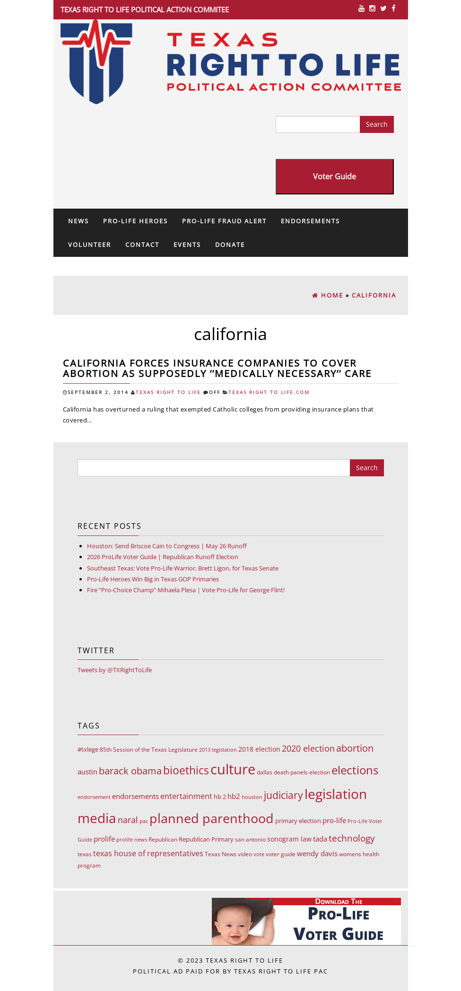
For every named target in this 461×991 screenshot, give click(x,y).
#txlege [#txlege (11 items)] (88, 749)
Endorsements (310, 221)
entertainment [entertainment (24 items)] (186, 796)
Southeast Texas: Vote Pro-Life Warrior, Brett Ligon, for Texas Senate (182, 568)
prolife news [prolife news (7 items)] (131, 839)
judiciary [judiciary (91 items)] (283, 795)
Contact (142, 244)
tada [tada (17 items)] (320, 838)
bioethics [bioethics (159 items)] (186, 770)
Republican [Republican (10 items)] (162, 839)
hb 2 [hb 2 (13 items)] (220, 796)
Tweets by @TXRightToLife (115, 670)
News (78, 221)
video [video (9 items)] (245, 854)
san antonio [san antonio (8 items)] (250, 839)
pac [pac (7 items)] (143, 820)
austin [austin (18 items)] (87, 771)
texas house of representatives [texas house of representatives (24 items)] (148, 853)
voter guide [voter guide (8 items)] (281, 854)
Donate (230, 244)
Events (187, 244)
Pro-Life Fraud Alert (224, 221)
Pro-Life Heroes (135, 221)
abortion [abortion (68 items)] (355, 748)
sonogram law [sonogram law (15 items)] (289, 838)
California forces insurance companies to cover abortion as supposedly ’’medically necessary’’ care (217, 368)
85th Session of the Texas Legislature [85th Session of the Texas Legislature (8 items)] (149, 749)
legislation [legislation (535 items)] (335, 794)
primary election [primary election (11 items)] (298, 820)
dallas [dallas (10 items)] (264, 772)
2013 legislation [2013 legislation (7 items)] (218, 749)
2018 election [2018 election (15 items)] (259, 749)
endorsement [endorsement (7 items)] (94, 796)
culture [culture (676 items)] (232, 769)
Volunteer (89, 244)
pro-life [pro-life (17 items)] (334, 820)
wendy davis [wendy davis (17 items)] (317, 853)
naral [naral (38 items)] (128, 819)
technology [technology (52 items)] (352, 838)
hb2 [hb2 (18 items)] (233, 796)
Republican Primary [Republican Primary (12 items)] (206, 839)
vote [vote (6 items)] (258, 854)
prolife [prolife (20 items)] (104, 838)
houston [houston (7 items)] (252, 796)
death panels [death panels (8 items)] (291, 772)
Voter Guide (334, 176)
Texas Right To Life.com (269, 392)
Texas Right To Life (168, 392)
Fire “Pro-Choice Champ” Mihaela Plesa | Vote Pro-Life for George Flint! (186, 590)
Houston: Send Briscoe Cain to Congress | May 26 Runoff (167, 546)
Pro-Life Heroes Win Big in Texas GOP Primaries (153, 579)
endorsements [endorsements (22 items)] (135, 796)
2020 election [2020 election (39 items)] (308, 748)
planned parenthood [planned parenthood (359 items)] (211, 818)
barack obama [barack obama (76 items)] (130, 770)
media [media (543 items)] (97, 818)
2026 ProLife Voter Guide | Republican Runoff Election (162, 557)
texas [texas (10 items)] (85, 854)
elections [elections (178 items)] (354, 770)
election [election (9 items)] (319, 772)
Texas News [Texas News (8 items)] (220, 854)
